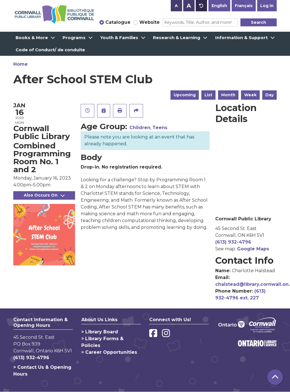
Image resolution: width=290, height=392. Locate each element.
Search (258, 22)
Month (228, 94)
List (208, 94)
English (219, 5)
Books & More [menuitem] (32, 37)
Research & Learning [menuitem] (176, 37)
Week (250, 94)
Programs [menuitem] (74, 37)
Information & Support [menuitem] (241, 37)
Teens (159, 127)
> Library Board (99, 332)
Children (139, 127)
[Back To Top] (275, 377)
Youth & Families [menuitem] (119, 37)
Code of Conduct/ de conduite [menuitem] (50, 49)
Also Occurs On (44, 195)
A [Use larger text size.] (189, 5)
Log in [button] (267, 5)
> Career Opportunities (109, 352)
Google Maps (253, 249)
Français (244, 5)
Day (269, 94)
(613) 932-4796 (233, 242)
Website (149, 22)
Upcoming (185, 94)
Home (20, 64)
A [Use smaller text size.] (176, 5)
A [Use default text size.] (201, 5)
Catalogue (118, 22)
